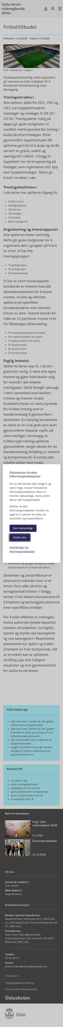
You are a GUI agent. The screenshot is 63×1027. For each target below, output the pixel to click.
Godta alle (19, 537)
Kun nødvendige (23, 528)
